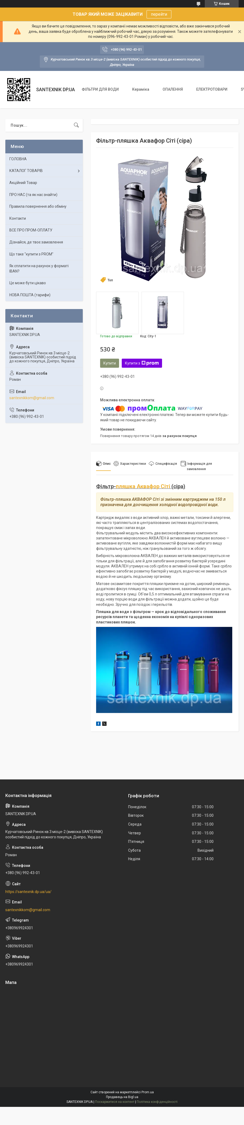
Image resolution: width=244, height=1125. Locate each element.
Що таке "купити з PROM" (31, 254)
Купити (109, 363)
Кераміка (140, 89)
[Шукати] (76, 125)
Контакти (17, 218)
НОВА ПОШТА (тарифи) (29, 295)
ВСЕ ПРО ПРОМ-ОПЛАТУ (30, 230)
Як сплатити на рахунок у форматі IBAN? (39, 268)
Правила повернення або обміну (37, 206)
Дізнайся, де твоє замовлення (36, 242)
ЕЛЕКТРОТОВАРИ (211, 89)
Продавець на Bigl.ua (122, 1097)
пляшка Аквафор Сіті (143, 486)
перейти (159, 14)
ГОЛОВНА (18, 159)
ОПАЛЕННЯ (173, 89)
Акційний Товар (23, 183)
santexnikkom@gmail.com (31, 398)
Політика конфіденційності (157, 1102)
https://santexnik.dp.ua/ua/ (28, 892)
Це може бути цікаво (27, 283)
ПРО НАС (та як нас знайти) (33, 195)
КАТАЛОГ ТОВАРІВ (26, 171)
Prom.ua (147, 1092)
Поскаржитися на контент (114, 1102)
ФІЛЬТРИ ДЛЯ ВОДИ (100, 89)
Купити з (142, 363)
